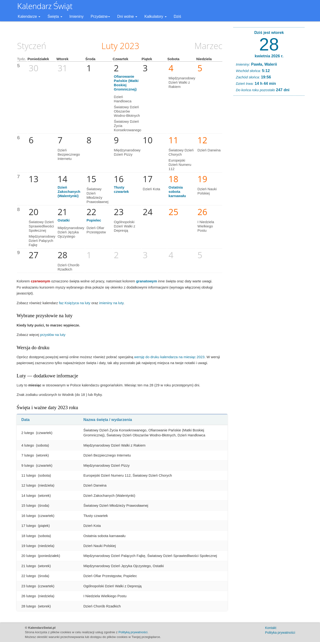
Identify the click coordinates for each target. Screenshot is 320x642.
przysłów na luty (52, 335)
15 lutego (28, 505)
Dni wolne (127, 16)
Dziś (177, 16)
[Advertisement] (269, 171)
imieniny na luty (111, 303)
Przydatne (100, 16)
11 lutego (28, 475)
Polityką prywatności (133, 632)
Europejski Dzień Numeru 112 (180, 164)
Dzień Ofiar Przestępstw (96, 230)
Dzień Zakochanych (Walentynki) (69, 191)
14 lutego (28, 495)
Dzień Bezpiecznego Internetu (69, 154)
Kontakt (270, 628)
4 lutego (27, 445)
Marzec (208, 46)
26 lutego (28, 596)
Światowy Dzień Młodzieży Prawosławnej (98, 195)
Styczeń (31, 46)
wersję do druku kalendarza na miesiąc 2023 (169, 357)
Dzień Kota (151, 189)
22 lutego (28, 576)
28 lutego (28, 606)
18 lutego (28, 536)
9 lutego (27, 465)
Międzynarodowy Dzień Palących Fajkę (42, 240)
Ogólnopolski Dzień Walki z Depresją (124, 226)
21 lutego (28, 566)
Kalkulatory (155, 16)
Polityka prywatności (280, 632)
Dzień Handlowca (122, 99)
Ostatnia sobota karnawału (177, 191)
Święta (54, 16)
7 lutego (27, 455)
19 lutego (28, 546)
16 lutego (28, 516)
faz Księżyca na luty (74, 303)
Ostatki (64, 220)
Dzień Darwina (209, 150)
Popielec (94, 220)
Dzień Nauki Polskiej (207, 191)
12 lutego (28, 485)
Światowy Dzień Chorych (181, 152)
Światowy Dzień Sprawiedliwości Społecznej (41, 226)
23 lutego (28, 586)
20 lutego (28, 556)
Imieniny (76, 16)
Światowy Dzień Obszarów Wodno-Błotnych (127, 111)
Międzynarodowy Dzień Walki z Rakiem (182, 82)
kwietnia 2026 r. (269, 56)
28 (269, 44)
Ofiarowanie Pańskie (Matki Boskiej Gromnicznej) (126, 82)
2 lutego (27, 433)
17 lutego (28, 526)
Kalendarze (29, 16)
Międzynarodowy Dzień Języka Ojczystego (71, 232)
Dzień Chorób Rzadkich (68, 267)
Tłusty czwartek (121, 189)
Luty (109, 46)
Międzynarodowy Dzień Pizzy (127, 152)
